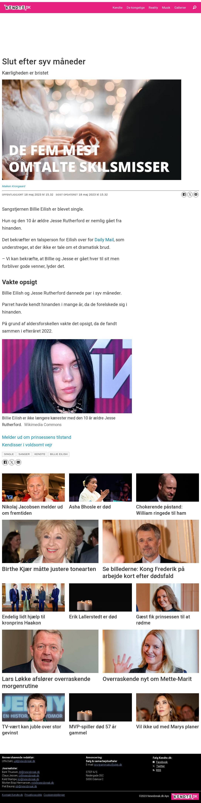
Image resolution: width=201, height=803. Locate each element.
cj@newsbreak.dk (29, 775)
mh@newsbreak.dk (42, 782)
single (9, 454)
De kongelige (136, 7)
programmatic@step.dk (108, 764)
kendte (40, 454)
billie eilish (59, 454)
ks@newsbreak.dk (28, 779)
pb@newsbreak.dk (26, 786)
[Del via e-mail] (196, 194)
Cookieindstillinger (54, 794)
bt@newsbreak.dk (29, 772)
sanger (24, 454)
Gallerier (180, 7)
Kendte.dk (17, 794)
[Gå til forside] (17, 8)
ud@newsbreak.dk (24, 761)
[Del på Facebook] (184, 194)
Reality (153, 7)
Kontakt (7, 794)
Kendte (117, 7)
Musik (166, 7)
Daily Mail (104, 239)
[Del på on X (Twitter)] (190, 194)
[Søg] (194, 7)
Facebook (162, 762)
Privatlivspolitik (33, 794)
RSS (158, 770)
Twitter (160, 766)
